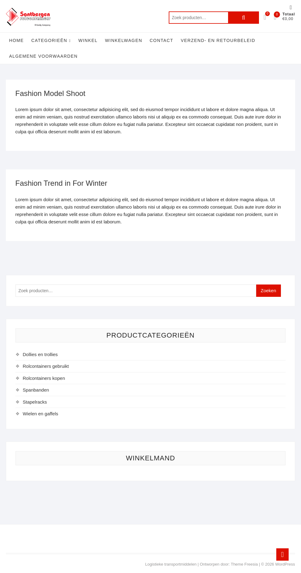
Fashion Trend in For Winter (61, 183)
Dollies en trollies (40, 354)
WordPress (285, 564)
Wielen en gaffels (40, 413)
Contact (161, 40)
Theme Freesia (244, 564)
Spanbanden (36, 389)
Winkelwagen (123, 40)
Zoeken (243, 17)
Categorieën (49, 40)
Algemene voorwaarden (43, 56)
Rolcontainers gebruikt (46, 366)
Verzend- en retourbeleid (218, 40)
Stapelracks (35, 402)
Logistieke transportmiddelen (171, 564)
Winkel (88, 40)
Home (16, 40)
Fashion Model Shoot (50, 93)
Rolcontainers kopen (44, 378)
